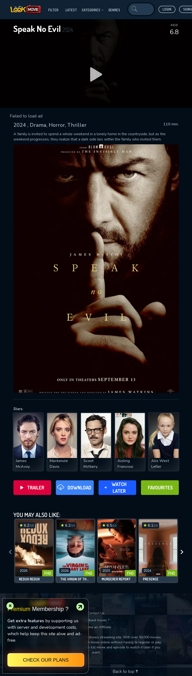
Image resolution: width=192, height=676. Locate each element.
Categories (93, 10)
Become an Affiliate (96, 627)
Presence (150, 579)
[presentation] (10, 552)
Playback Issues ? (96, 620)
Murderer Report (116, 579)
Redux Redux (29, 579)
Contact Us (96, 613)
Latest (71, 10)
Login (167, 9)
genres (114, 10)
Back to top (125, 671)
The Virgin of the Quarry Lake (75, 579)
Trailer (32, 487)
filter (53, 10)
